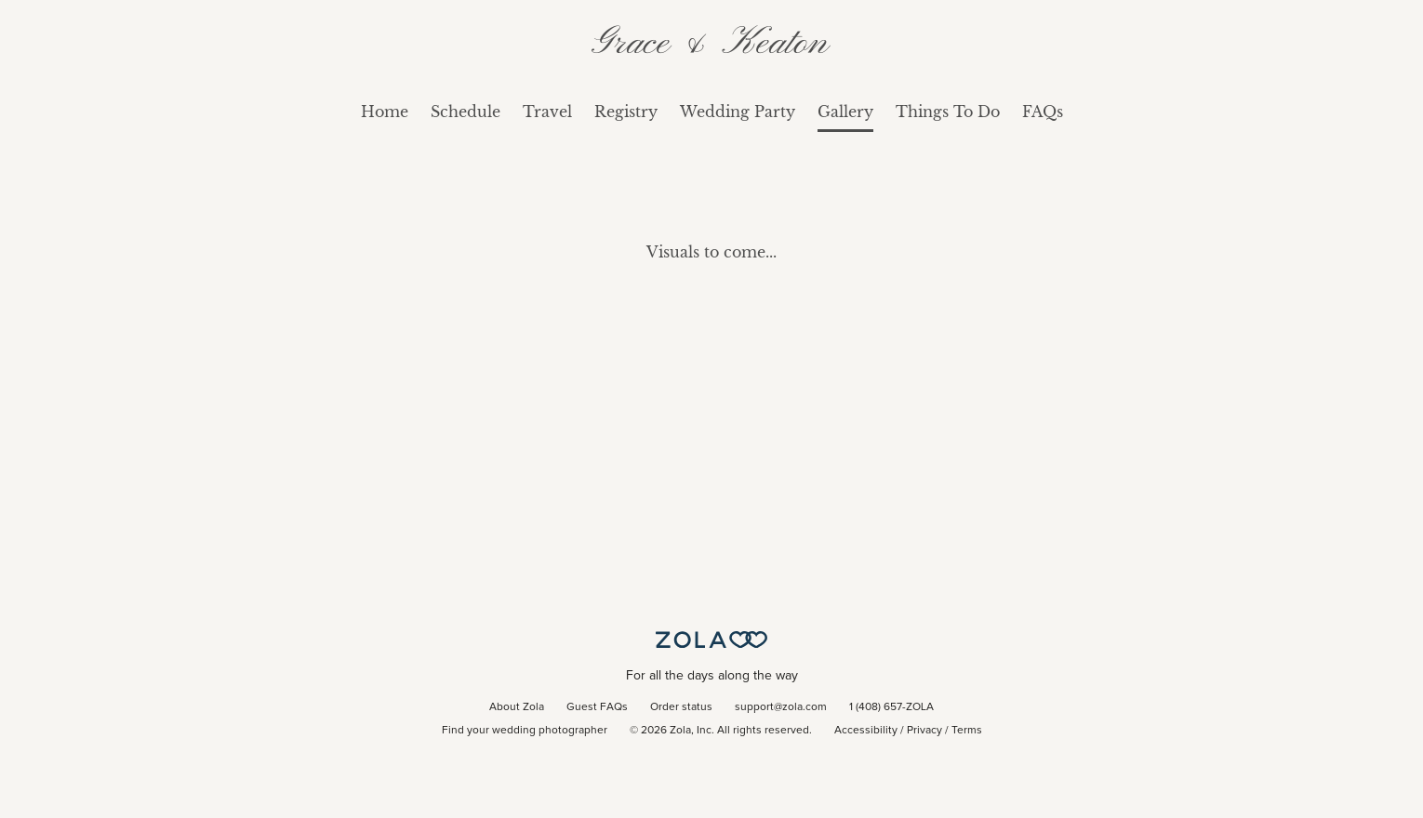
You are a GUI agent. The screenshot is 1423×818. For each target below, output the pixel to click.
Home (384, 111)
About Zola (516, 707)
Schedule (465, 111)
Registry (626, 111)
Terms (966, 730)
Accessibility (866, 730)
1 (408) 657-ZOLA (891, 707)
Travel (547, 111)
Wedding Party (737, 111)
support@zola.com (781, 707)
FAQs (1042, 111)
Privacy (924, 730)
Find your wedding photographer (524, 730)
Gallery (845, 111)
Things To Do (948, 111)
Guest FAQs (597, 707)
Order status (681, 707)
